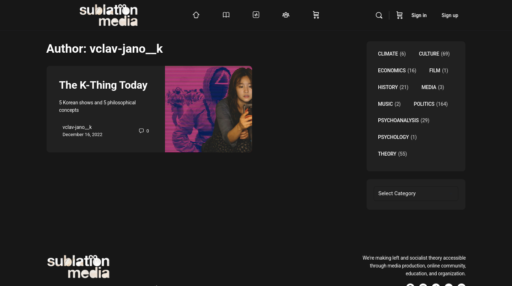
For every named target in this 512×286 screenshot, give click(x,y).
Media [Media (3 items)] (432, 87)
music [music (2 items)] (389, 104)
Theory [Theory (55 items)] (392, 154)
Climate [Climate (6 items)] (392, 54)
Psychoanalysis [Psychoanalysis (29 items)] (404, 120)
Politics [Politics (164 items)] (431, 104)
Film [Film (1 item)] (439, 70)
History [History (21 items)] (393, 87)
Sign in (419, 15)
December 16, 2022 (82, 134)
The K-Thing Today (103, 85)
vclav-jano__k (77, 127)
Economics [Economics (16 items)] (397, 70)
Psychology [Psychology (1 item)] (397, 137)
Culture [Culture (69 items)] (434, 54)
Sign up (450, 15)
